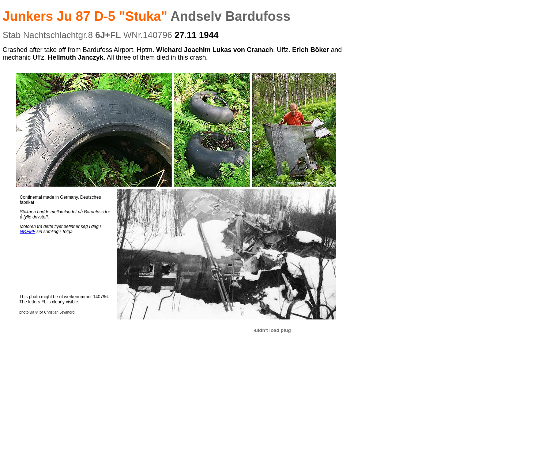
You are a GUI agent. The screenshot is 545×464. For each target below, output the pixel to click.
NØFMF (27, 231)
